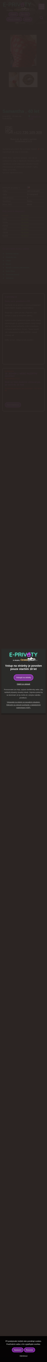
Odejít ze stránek (23, 684)
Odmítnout (23, 1356)
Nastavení (17, 1350)
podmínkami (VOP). (23, 708)
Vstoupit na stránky (23, 678)
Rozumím (29, 1350)
